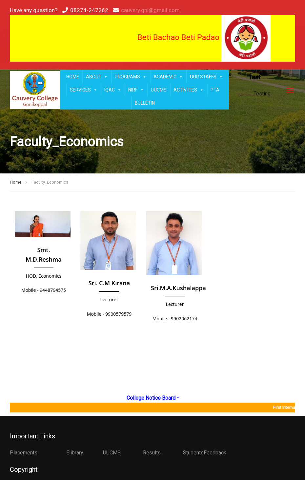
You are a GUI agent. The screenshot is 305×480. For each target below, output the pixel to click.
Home (15, 182)
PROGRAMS (131, 76)
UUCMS (159, 89)
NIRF (136, 89)
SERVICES (83, 89)
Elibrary (74, 453)
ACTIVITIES (188, 89)
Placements (23, 453)
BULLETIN (145, 103)
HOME (72, 76)
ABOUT (97, 76)
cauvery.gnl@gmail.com (150, 10)
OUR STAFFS (206, 76)
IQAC (112, 89)
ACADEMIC (168, 76)
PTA (215, 89)
